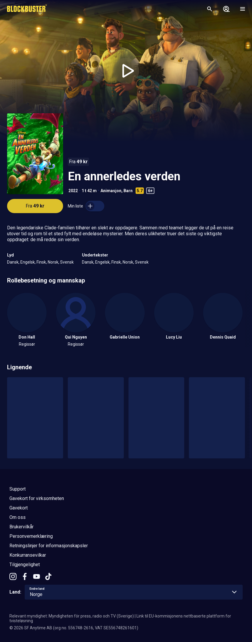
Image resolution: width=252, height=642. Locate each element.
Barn (128, 190)
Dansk (13, 262)
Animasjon (111, 190)
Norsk (53, 262)
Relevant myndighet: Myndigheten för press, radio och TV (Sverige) (71, 616)
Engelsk (27, 262)
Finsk (41, 262)
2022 (73, 190)
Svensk (67, 262)
